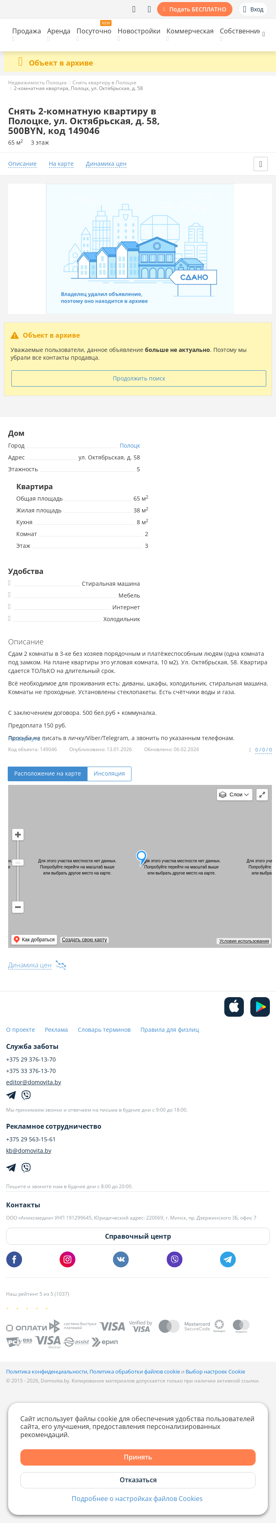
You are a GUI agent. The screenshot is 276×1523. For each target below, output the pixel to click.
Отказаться (138, 1479)
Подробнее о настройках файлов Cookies (137, 1499)
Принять (138, 1457)
